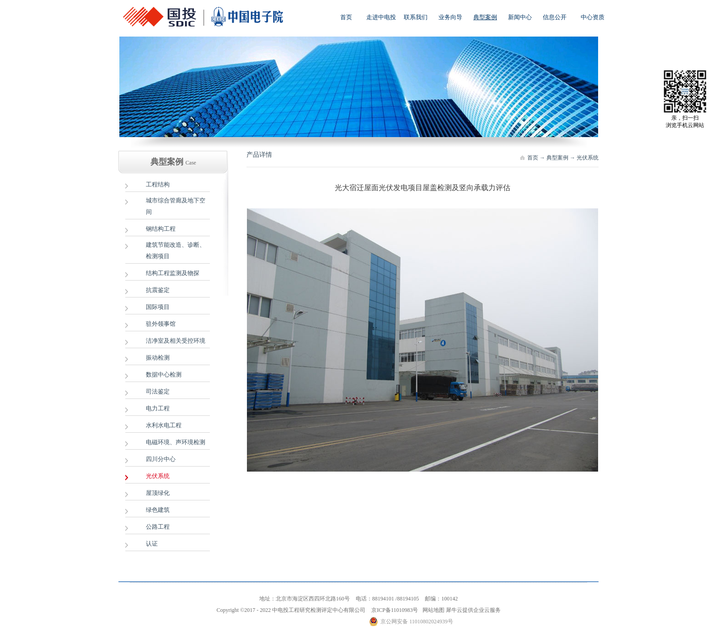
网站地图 (432, 610)
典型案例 (557, 157)
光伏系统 (588, 157)
